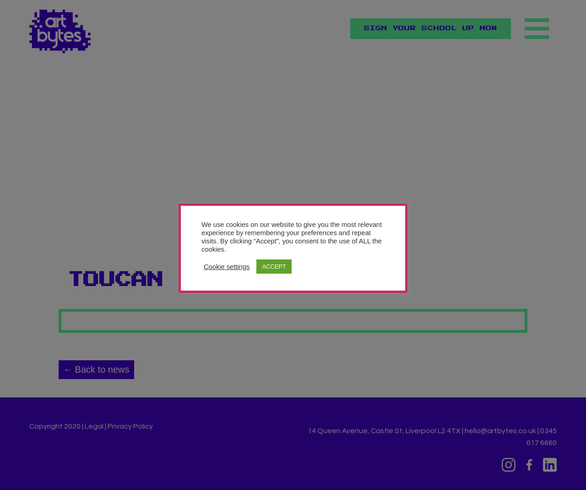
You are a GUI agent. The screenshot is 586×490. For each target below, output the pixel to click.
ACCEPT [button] (274, 266)
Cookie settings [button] (227, 266)
